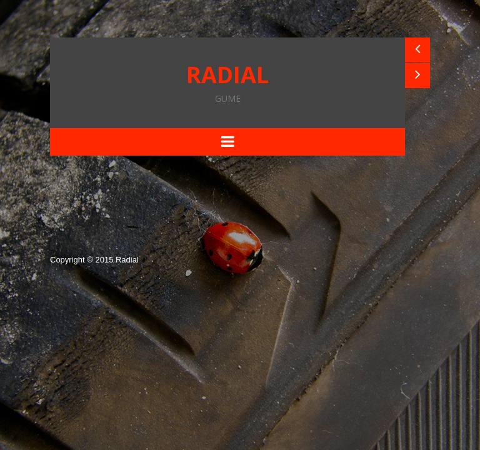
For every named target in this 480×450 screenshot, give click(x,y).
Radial (127, 259)
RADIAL (227, 81)
